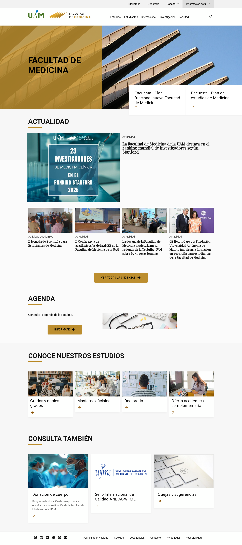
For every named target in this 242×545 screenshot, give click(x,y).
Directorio (153, 4)
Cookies (119, 537)
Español (172, 4)
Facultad (184, 17)
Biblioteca (134, 4)
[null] (211, 17)
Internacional (148, 17)
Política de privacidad (95, 537)
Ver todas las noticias (118, 277)
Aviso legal (173, 537)
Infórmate (62, 329)
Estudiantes (131, 17)
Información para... (197, 4)
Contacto (155, 537)
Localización (137, 537)
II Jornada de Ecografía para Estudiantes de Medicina (50, 230)
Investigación (167, 17)
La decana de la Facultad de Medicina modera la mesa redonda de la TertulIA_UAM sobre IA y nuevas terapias (144, 234)
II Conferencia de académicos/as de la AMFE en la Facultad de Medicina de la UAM (97, 232)
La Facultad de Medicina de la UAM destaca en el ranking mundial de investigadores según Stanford (121, 167)
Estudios (115, 17)
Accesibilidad (194, 537)
